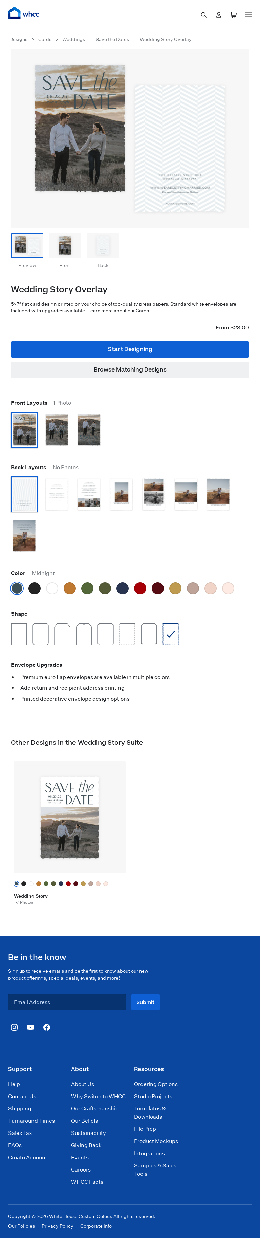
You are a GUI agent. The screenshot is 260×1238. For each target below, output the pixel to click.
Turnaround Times (31, 1121)
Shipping (19, 1108)
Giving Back (86, 1145)
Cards (44, 39)
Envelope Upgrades (36, 665)
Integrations (149, 1153)
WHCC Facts (87, 1182)
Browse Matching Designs (130, 370)
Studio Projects (153, 1096)
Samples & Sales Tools (155, 1169)
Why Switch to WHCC (98, 1096)
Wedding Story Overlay (166, 39)
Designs (18, 39)
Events (80, 1157)
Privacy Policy (57, 1226)
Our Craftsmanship (95, 1108)
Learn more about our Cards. (118, 311)
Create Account (27, 1157)
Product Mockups (156, 1141)
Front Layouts (41, 403)
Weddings (73, 39)
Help (14, 1084)
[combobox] (203, 14)
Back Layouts (45, 467)
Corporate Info (96, 1226)
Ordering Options (156, 1084)
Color (33, 573)
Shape (19, 614)
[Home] (23, 13)
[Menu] (248, 13)
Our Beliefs (84, 1121)
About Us (82, 1084)
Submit (145, 1002)
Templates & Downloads (150, 1112)
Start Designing (130, 349)
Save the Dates (112, 39)
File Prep (145, 1129)
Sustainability (88, 1133)
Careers (81, 1169)
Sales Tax (20, 1133)
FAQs (15, 1145)
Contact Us (22, 1096)
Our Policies (21, 1226)
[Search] (203, 14)
